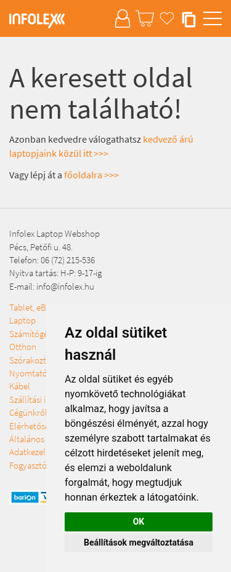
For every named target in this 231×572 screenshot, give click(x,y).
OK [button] (139, 521)
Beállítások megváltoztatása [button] (138, 542)
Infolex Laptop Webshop (54, 233)
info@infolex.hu (65, 286)
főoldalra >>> (91, 175)
